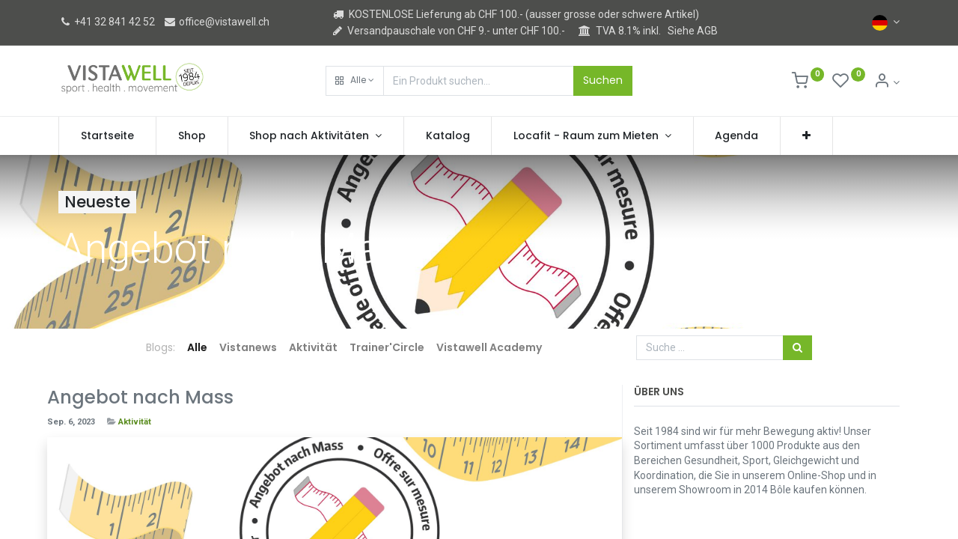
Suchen (603, 80)
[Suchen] (797, 348)
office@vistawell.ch (216, 22)
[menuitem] (107, 136)
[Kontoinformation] (886, 82)
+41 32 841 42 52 (106, 22)
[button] (355, 81)
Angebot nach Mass (140, 397)
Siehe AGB (693, 31)
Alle (197, 347)
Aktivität (134, 422)
